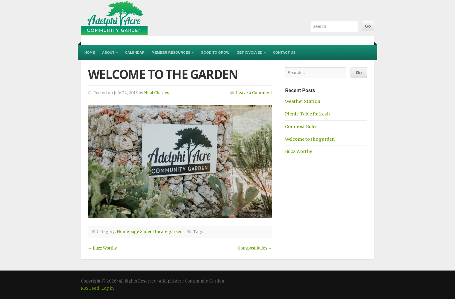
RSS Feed (90, 288)
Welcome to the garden (310, 139)
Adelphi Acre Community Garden (153, 18)
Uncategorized (168, 231)
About (108, 52)
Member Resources (171, 52)
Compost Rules (252, 248)
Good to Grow (215, 52)
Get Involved (250, 52)
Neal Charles (156, 92)
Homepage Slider (134, 231)
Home (89, 52)
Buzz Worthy (105, 248)
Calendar (134, 52)
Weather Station (302, 101)
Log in (107, 288)
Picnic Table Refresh (307, 114)
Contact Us (284, 52)
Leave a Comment (254, 92)
